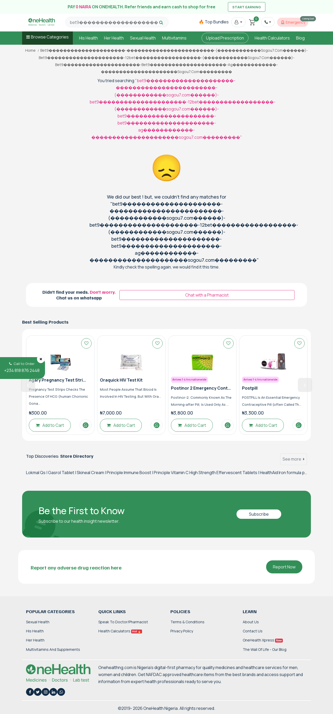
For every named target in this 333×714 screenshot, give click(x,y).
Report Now (284, 567)
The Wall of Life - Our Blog (264, 649)
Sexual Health (143, 38)
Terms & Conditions (187, 621)
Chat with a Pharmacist (207, 295)
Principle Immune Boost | (130, 472)
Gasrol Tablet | (62, 472)
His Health (88, 38)
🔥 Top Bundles (214, 22)
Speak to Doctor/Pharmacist (123, 621)
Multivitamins (174, 38)
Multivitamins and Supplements (53, 649)
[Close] (41, 359)
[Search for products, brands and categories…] (113, 22)
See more (294, 459)
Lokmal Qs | (37, 472)
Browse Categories (50, 37)
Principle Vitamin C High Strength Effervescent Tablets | (207, 472)
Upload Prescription (225, 38)
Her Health (114, 38)
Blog (300, 38)
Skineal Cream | (92, 472)
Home (30, 50)
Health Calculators (272, 38)
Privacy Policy (181, 630)
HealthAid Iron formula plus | (286, 472)
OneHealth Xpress (263, 640)
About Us (251, 621)
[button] (238, 22)
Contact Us (252, 630)
